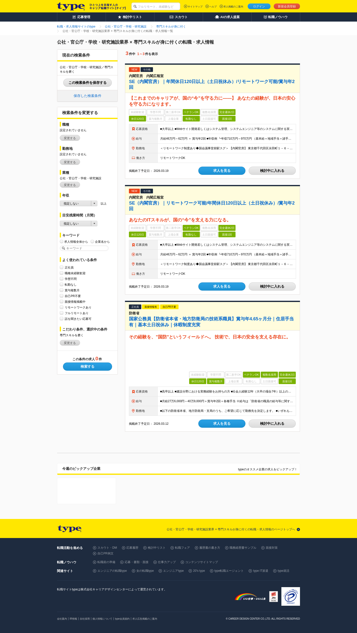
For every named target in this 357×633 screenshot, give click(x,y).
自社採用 (85, 618)
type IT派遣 (260, 571)
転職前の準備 (106, 562)
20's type (199, 571)
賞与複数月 (72, 290)
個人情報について (102, 618)
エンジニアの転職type (112, 571)
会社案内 (62, 618)
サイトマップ (195, 6)
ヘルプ (213, 6)
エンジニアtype (173, 571)
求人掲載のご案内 (233, 6)
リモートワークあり (78, 307)
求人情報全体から (76, 241)
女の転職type (145, 571)
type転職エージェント (229, 571)
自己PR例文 (105, 553)
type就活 (283, 571)
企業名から (102, 241)
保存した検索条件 (87, 96)
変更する (70, 138)
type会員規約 (122, 618)
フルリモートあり (77, 313)
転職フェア (182, 547)
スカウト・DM (107, 547)
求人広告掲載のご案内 (144, 618)
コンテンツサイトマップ (201, 562)
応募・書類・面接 (137, 562)
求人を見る (222, 171)
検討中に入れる (272, 171)
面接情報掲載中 (75, 301)
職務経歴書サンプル (243, 547)
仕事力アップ (167, 562)
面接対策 (272, 547)
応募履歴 (132, 547)
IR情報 (73, 618)
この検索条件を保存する (87, 83)
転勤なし (71, 284)
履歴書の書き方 (209, 547)
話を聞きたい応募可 (78, 319)
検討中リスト (157, 547)
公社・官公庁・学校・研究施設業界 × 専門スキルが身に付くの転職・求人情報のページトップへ (231, 529)
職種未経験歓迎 (75, 273)
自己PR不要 (73, 296)
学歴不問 (71, 279)
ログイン (259, 6)
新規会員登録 (287, 6)
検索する (87, 366)
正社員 (69, 267)
